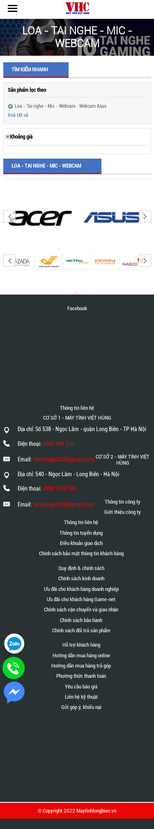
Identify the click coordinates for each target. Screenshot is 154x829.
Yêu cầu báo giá (81, 687)
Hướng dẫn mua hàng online (81, 655)
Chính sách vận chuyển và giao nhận (81, 609)
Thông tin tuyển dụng (81, 533)
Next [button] (145, 216)
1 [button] (65, 292)
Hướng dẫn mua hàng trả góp (81, 666)
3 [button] (89, 292)
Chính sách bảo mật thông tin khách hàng (81, 553)
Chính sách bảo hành (81, 620)
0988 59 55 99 (59, 488)
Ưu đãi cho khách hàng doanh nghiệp (81, 589)
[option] (40, 217)
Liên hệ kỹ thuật (81, 697)
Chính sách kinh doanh (81, 578)
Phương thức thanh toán (81, 676)
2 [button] (77, 292)
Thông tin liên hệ (81, 522)
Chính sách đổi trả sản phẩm (81, 630)
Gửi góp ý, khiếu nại (81, 707)
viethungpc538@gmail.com (63, 459)
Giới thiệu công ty (122, 512)
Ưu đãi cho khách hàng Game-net (81, 599)
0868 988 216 (58, 444)
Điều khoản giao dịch (81, 543)
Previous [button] (9, 216)
